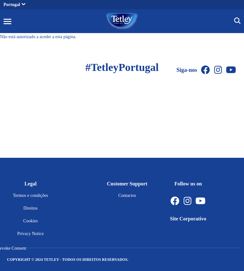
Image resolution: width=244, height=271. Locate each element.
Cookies (30, 221)
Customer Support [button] (127, 183)
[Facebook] (205, 70)
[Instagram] (218, 70)
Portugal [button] (14, 4)
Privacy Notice (30, 233)
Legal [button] (30, 183)
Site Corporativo (188, 218)
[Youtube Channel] (231, 70)
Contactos (127, 195)
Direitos (30, 208)
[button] (7, 21)
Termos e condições (30, 195)
